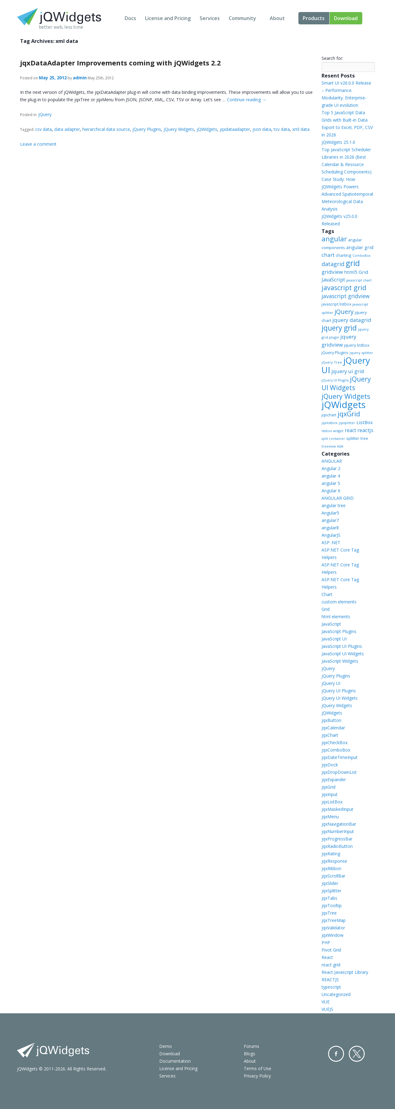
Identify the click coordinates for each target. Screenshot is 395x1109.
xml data (301, 129)
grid (353, 263)
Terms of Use (257, 1068)
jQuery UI (346, 365)
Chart (327, 594)
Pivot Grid (331, 950)
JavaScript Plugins (339, 631)
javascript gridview (346, 296)
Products (314, 18)
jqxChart (330, 735)
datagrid (333, 264)
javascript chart (359, 280)
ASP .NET (331, 542)
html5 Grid (356, 272)
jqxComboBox (336, 750)
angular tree (334, 505)
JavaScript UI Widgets (343, 654)
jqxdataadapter (235, 129)
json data (261, 129)
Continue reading (246, 99)
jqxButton (331, 720)
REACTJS (330, 979)
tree (364, 438)
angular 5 (331, 483)
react (350, 430)
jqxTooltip (332, 905)
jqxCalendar (333, 728)
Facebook (336, 1054)
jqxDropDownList (339, 772)
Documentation (175, 1061)
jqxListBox (332, 802)
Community (242, 18)
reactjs (365, 430)
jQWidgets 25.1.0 (338, 142)
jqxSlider (330, 883)
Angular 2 (331, 468)
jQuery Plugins (146, 129)
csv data (43, 129)
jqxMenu (330, 816)
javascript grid (344, 287)
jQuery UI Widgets (346, 383)
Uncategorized (336, 994)
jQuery (45, 114)
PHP (326, 942)
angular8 (330, 528)
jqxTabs (329, 898)
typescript (331, 987)
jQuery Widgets (179, 129)
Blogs (249, 1054)
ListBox (364, 422)
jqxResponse (334, 861)
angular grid (359, 247)
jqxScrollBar (333, 876)
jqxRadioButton (337, 846)
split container (333, 438)
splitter (352, 438)
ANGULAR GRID (338, 498)
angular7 (330, 520)
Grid (326, 609)
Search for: (332, 58)
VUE (326, 1002)
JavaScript (333, 279)
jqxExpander (334, 779)
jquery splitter (361, 352)
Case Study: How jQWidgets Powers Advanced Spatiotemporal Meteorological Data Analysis (347, 194)
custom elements (339, 602)
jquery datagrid (351, 319)
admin (80, 78)
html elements (336, 616)
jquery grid (339, 328)
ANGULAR (332, 461)
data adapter (67, 129)
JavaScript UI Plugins (342, 646)
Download (346, 18)
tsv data (282, 129)
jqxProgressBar (337, 839)
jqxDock (330, 765)
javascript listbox (336, 304)
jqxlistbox (330, 422)
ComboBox (361, 255)
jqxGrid (349, 413)
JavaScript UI (334, 639)
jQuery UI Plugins (335, 380)
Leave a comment (38, 144)
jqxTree (329, 913)
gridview (332, 271)
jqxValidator (333, 928)
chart (328, 254)
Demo (165, 1046)
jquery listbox (356, 345)
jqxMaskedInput (337, 809)
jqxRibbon (331, 868)
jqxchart (329, 415)
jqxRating (331, 854)
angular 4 (331, 476)
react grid (331, 965)
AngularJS (331, 535)
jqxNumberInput (338, 831)
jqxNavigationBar (339, 824)
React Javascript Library (345, 972)
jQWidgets (207, 129)
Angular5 (330, 513)
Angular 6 (331, 491)
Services (210, 18)
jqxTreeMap (334, 920)
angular (334, 238)
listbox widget (332, 431)
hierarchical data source (106, 129)
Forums (251, 1046)
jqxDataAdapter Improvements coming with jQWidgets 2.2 (120, 62)
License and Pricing (168, 18)
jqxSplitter (331, 891)
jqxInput (330, 794)
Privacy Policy (257, 1076)
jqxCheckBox (334, 742)
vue (340, 446)
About (277, 18)
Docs (130, 18)
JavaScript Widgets (340, 661)
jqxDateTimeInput (340, 757)
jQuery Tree (332, 362)
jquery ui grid (347, 371)
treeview (329, 446)
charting (343, 255)
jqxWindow (332, 935)
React (327, 957)
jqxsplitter (347, 423)
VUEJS (327, 1009)
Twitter (357, 1054)
